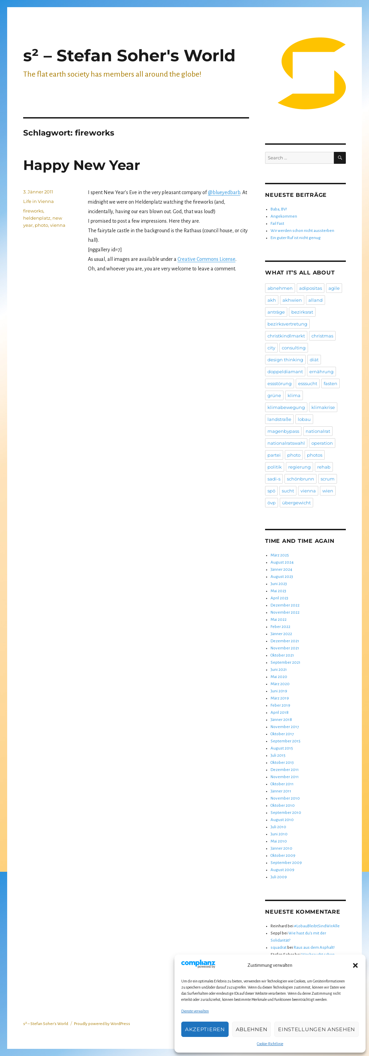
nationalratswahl (286, 443)
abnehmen (280, 288)
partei (274, 455)
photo (41, 225)
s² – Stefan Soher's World (129, 55)
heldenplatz (36, 218)
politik (274, 467)
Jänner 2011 (281, 791)
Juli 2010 (278, 827)
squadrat (279, 947)
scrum (328, 479)
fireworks (33, 211)
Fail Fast (277, 223)
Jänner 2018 (281, 720)
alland (315, 300)
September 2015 (286, 741)
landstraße (279, 419)
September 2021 (286, 662)
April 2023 (279, 598)
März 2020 (280, 684)
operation (322, 443)
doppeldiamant (285, 371)
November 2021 (285, 648)
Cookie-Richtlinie (270, 1044)
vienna (57, 225)
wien (327, 490)
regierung (299, 467)
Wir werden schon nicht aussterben (302, 230)
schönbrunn (300, 479)
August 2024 (282, 562)
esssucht (307, 383)
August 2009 (282, 870)
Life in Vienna (38, 201)
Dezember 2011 (285, 770)
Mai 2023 (278, 591)
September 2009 (286, 863)
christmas (322, 335)
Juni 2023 (279, 584)
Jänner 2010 (281, 848)
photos (314, 455)
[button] (355, 965)
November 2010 (285, 798)
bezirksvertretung (287, 324)
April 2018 (280, 712)
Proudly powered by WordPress (102, 1024)
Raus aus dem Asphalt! (314, 947)
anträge (276, 312)
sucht (288, 490)
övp (271, 502)
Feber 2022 (280, 627)
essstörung (279, 383)
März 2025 (280, 555)
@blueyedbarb (224, 192)
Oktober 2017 (282, 734)
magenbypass (283, 431)
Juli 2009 (279, 877)
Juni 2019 (279, 691)
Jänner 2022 (281, 634)
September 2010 (286, 812)
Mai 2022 (279, 619)
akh (271, 300)
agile (334, 288)
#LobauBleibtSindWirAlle (317, 926)
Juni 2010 (279, 834)
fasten (330, 383)
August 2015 (282, 748)
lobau (304, 419)
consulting (294, 347)
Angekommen (284, 216)
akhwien (292, 300)
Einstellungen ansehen (316, 1029)
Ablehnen (251, 1029)
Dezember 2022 (285, 605)
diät (314, 359)
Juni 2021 (279, 669)
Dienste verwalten (195, 1011)
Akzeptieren (205, 1029)
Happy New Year (81, 165)
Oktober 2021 (282, 655)
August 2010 (282, 820)
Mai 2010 (279, 841)
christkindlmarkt (286, 335)
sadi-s (273, 479)
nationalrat (318, 431)
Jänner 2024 (281, 569)
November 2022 (285, 612)
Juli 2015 (278, 755)
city (271, 347)
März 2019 (280, 698)
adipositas (310, 288)
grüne (274, 395)
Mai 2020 (279, 677)
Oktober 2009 (283, 855)
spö (271, 490)
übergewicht (296, 502)
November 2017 (285, 727)
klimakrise (323, 407)
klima (294, 395)
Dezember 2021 (285, 641)
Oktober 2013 (282, 762)
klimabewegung (286, 407)
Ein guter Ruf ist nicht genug (296, 238)
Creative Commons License (206, 259)
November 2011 (285, 777)
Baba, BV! (279, 209)
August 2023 (282, 576)
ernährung (321, 371)
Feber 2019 (280, 705)
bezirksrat (302, 312)
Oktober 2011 (282, 784)
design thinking (285, 359)
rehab (323, 467)
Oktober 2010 (283, 805)
